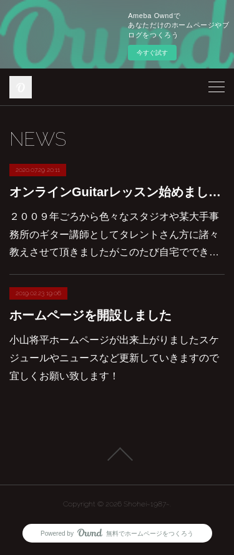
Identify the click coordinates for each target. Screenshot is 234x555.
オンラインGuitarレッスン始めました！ (117, 192)
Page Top (117, 454)
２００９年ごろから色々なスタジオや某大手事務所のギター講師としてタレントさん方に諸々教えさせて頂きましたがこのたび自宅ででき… (114, 234)
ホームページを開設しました (90, 315)
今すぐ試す (152, 52)
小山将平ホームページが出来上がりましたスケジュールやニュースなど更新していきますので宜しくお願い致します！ (114, 357)
